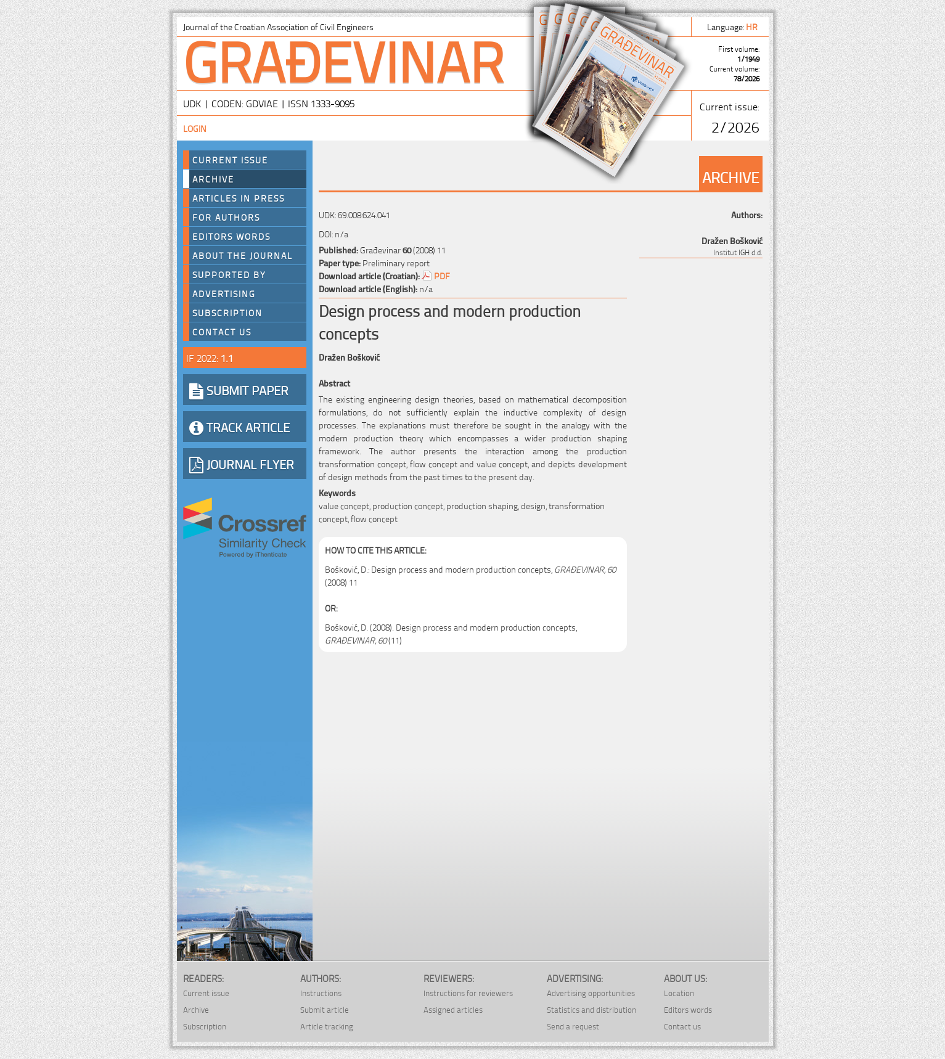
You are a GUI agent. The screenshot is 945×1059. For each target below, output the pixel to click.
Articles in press (238, 198)
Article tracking (326, 1026)
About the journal (242, 255)
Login (195, 127)
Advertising (224, 293)
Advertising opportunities (591, 993)
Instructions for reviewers (468, 993)
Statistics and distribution (591, 1009)
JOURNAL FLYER (241, 463)
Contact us (222, 331)
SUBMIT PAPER (238, 389)
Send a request (573, 1026)
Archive (213, 179)
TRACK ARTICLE (239, 426)
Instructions (321, 993)
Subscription (227, 312)
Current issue (206, 993)
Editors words (231, 236)
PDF (442, 275)
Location (679, 993)
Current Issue (230, 159)
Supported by (229, 274)
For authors (226, 217)
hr (752, 26)
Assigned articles (453, 1009)
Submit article (324, 1009)
